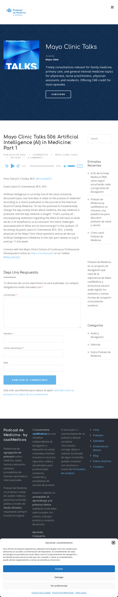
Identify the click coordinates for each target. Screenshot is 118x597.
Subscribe (58, 94)
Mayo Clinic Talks (71, 47)
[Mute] (65, 166)
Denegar (59, 577)
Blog (95, 455)
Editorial (95, 344)
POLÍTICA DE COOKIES (41, 592)
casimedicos (40, 154)
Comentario (10, 294)
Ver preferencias (59, 585)
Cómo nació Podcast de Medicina (97, 236)
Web (6, 362)
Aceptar (59, 568)
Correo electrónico (14, 348)
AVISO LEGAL (81, 592)
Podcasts (98, 435)
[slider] (42, 166)
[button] (113, 542)
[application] (42, 166)
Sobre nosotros (102, 461)
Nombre (9, 333)
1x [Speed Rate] (80, 166)
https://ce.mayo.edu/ (42, 253)
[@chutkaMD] (43, 178)
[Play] (13, 166)
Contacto (98, 466)
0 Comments (35, 157)
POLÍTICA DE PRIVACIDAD (63, 592)
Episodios (98, 441)
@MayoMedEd (12, 257)
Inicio (96, 429)
